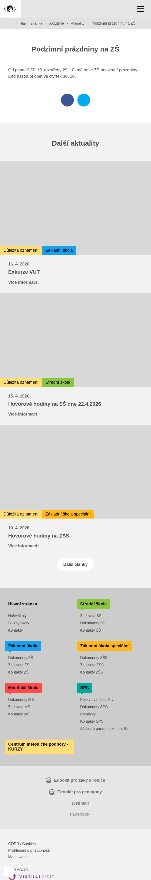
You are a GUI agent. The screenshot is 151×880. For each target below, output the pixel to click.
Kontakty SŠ (90, 631)
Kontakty (15, 631)
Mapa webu (18, 857)
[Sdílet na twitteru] (83, 100)
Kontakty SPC (92, 722)
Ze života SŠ (91, 616)
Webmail (80, 803)
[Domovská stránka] (10, 9)
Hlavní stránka (32, 24)
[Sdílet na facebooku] (67, 100)
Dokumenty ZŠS (93, 658)
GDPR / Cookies (22, 844)
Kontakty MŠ (19, 714)
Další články (75, 564)
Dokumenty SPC (94, 707)
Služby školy (18, 623)
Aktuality (80, 24)
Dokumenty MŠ (21, 700)
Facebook (79, 814)
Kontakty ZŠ (18, 672)
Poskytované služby (96, 700)
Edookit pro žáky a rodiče (79, 780)
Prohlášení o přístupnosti (29, 851)
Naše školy (17, 616)
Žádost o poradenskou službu (104, 729)
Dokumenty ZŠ (20, 658)
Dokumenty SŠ (92, 623)
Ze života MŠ (19, 707)
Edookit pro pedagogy (79, 792)
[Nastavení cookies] (8, 871)
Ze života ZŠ (18, 665)
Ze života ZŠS (92, 665)
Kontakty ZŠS (91, 672)
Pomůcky (88, 714)
